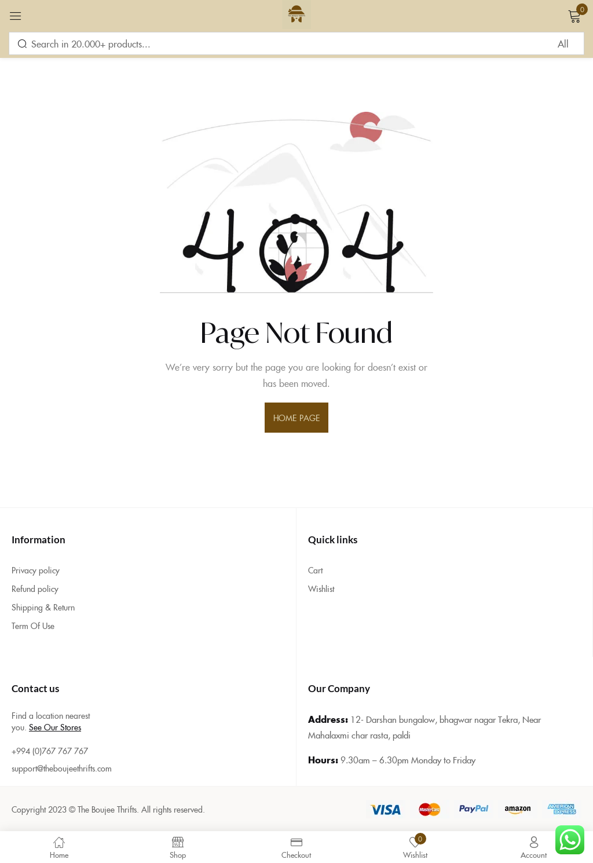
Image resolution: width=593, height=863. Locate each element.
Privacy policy (36, 570)
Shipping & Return (43, 607)
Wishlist (321, 588)
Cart (315, 570)
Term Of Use (33, 625)
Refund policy (35, 588)
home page (296, 417)
